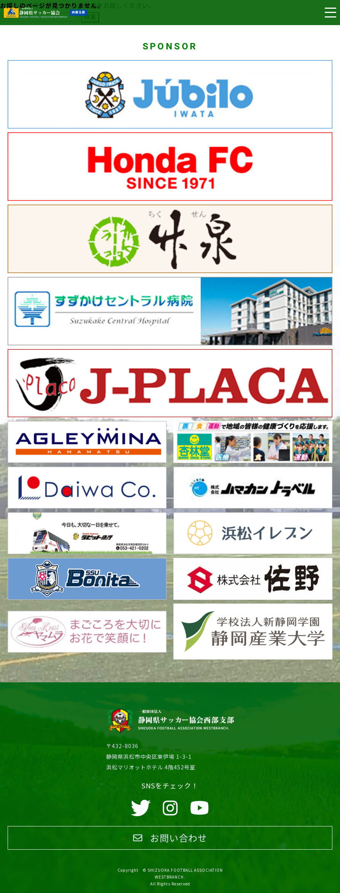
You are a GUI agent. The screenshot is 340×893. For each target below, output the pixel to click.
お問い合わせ (170, 837)
